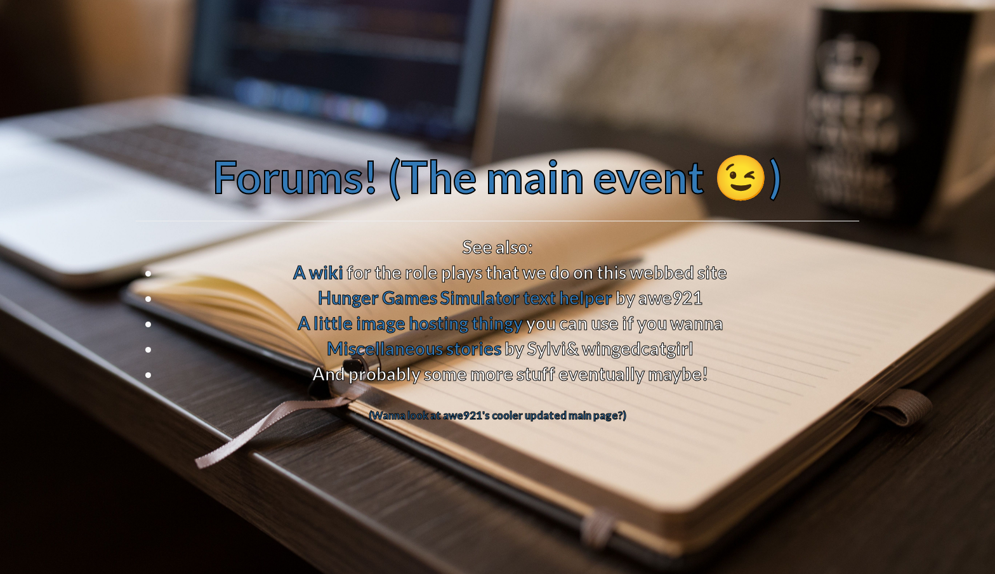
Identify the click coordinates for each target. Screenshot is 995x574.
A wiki (318, 272)
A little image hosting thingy (410, 323)
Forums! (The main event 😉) (497, 176)
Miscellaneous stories (414, 348)
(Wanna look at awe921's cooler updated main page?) (497, 415)
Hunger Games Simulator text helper (465, 297)
